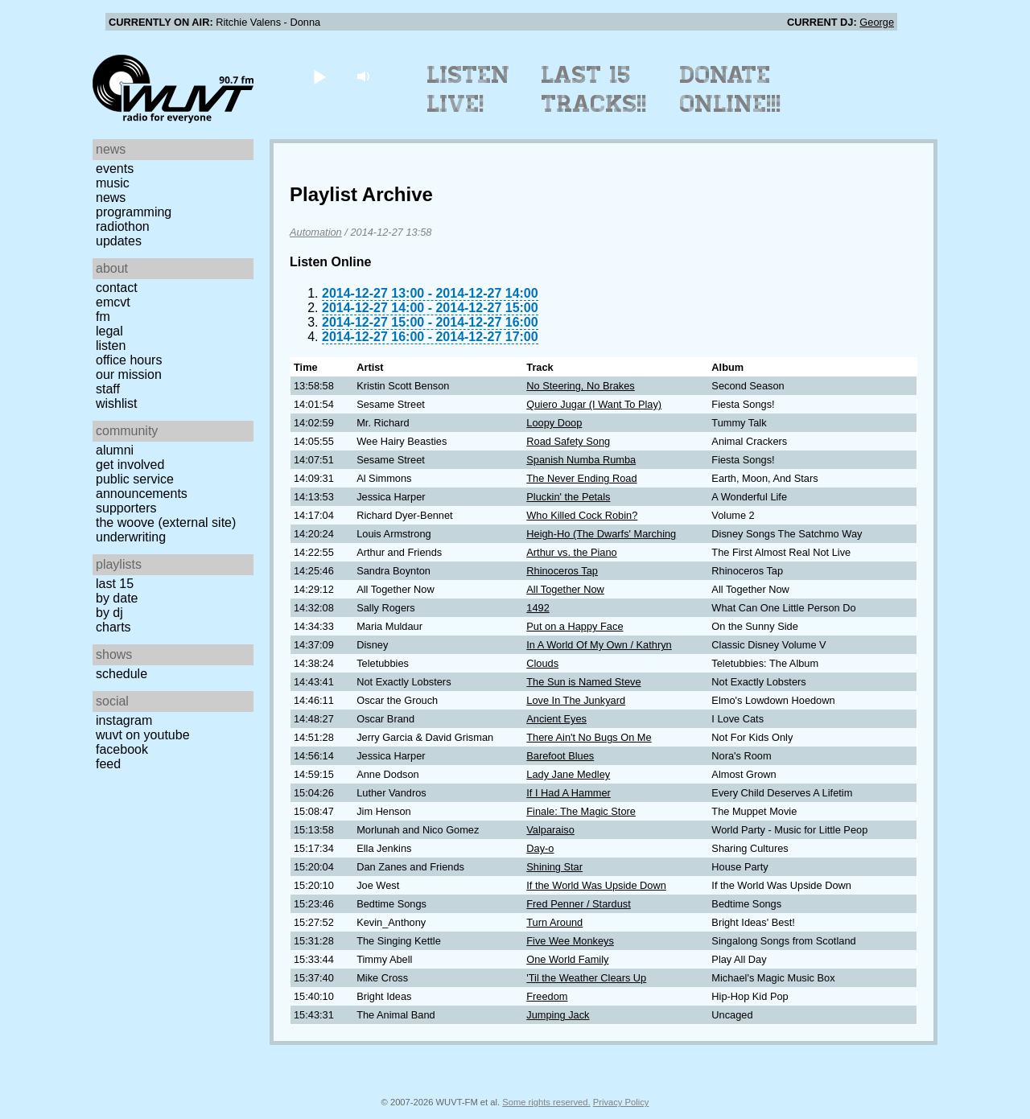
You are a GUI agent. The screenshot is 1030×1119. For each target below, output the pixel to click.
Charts (113, 627)
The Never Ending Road (581, 478)
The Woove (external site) (166, 522)
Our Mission (129, 374)
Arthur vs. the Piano (571, 552)
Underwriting (131, 537)
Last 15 (115, 583)
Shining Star (554, 867)
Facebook (122, 749)
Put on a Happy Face (574, 626)
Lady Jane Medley (568, 774)
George (876, 22)
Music (113, 183)
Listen (111, 345)
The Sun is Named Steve (583, 682)
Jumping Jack (557, 1015)
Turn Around (554, 922)
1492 (537, 608)
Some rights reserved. (546, 1102)
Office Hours (129, 360)
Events (115, 168)
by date (117, 598)
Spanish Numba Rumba (581, 460)
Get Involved (130, 464)
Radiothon (123, 226)
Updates (119, 241)
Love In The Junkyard (575, 700)
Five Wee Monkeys (570, 941)
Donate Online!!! (730, 89)
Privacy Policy (621, 1102)
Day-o (540, 848)
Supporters (126, 508)
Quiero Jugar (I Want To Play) (593, 404)
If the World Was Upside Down (596, 885)
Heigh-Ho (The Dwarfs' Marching (601, 534)
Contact (117, 287)
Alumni (115, 450)
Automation (316, 232)
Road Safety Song (568, 441)
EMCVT (113, 302)
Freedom (546, 996)
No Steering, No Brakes (580, 386)
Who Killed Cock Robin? (581, 515)
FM (103, 316)
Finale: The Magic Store (581, 811)
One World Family (567, 959)
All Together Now (565, 589)
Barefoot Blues (560, 756)
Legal (109, 331)
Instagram (124, 720)
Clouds (542, 663)
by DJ (109, 612)
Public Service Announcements (141, 486)
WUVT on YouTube (143, 735)
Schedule (121, 674)
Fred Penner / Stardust (578, 904)
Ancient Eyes (556, 719)
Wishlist (117, 403)
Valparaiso (550, 830)
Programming (133, 212)
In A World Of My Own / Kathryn (598, 645)
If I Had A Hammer (568, 793)
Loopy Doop (554, 423)
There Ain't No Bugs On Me (588, 737)
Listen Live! (468, 89)
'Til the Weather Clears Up (586, 978)
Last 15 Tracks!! (594, 89)
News (111, 197)
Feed (108, 764)
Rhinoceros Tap (562, 571)
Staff (108, 389)
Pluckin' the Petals (568, 497)
